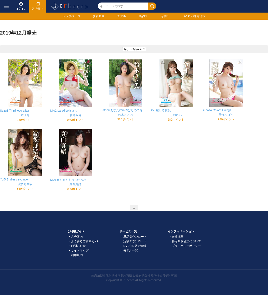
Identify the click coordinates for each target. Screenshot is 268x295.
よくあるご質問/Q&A (84, 241)
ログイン (21, 6)
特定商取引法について (186, 241)
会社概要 (177, 236)
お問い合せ (78, 245)
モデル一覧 (130, 250)
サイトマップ (80, 250)
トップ (71, 16)
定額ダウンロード (135, 241)
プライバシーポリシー (186, 245)
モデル (121, 16)
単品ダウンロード (135, 236)
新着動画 (98, 16)
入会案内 (37, 6)
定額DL (165, 16)
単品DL (143, 16)
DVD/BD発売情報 (134, 245)
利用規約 (77, 255)
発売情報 (194, 16)
